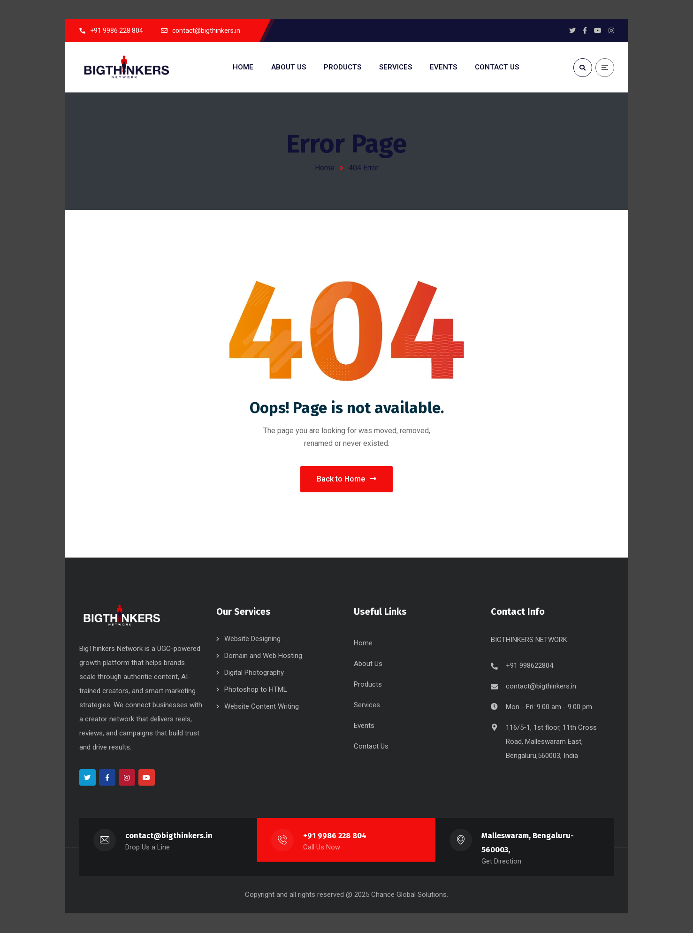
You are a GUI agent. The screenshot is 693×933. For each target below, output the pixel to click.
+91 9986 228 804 (335, 836)
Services (367, 706)
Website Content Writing (261, 707)
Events (364, 726)
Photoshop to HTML (255, 690)
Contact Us (371, 747)
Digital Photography (254, 673)
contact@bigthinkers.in (541, 687)
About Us (368, 664)
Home (325, 167)
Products (368, 685)
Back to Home (346, 479)
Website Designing (252, 639)
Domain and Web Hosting (263, 656)
